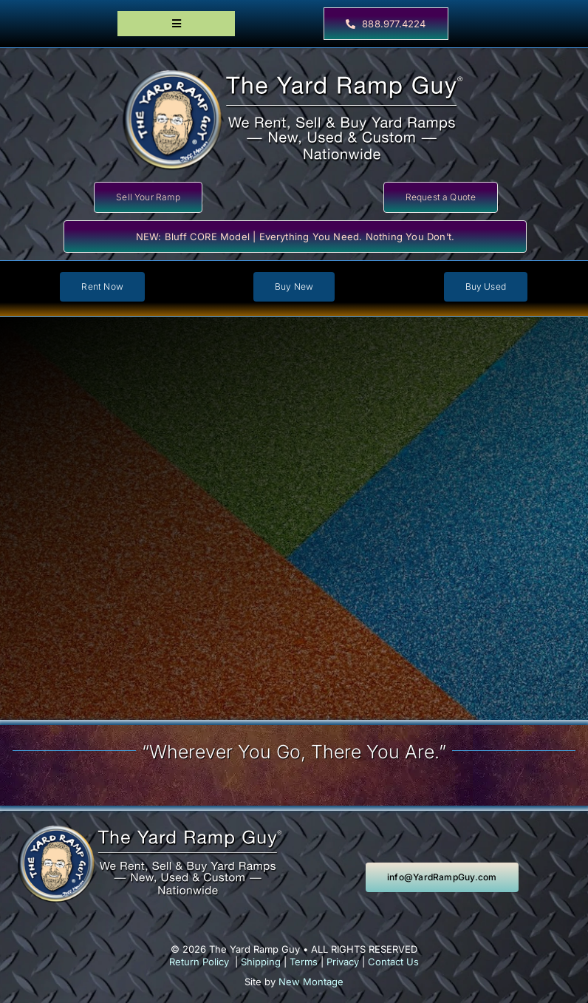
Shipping (261, 962)
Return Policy (199, 962)
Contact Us (393, 962)
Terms (304, 962)
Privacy (343, 962)
